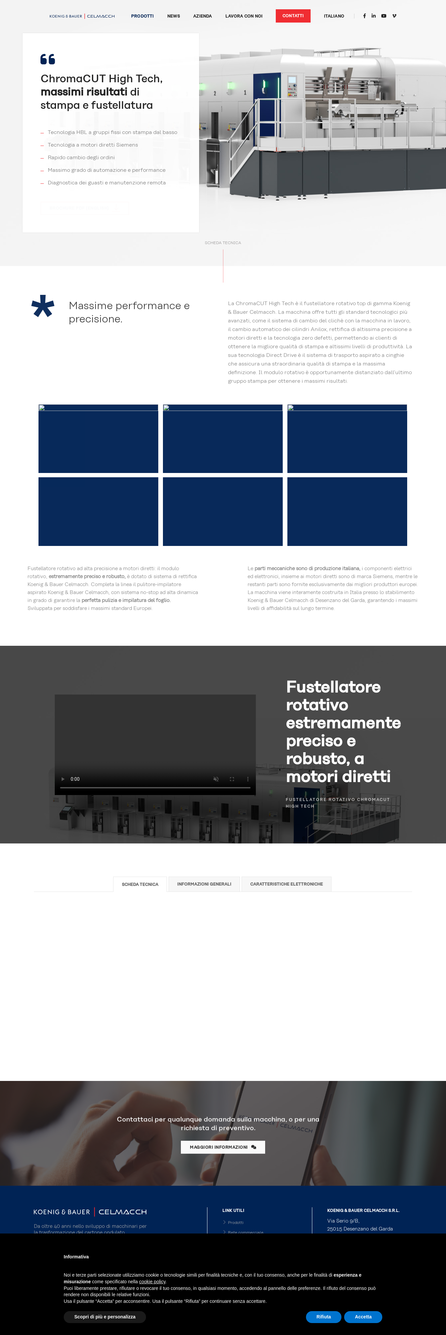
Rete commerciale (242, 1233)
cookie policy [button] (152, 1281)
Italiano (334, 16)
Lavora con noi (244, 16)
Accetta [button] (363, 1316)
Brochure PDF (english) (84, 208)
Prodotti (142, 16)
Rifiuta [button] (324, 1316)
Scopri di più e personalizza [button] (104, 1316)
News (173, 16)
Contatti (293, 16)
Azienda (202, 16)
